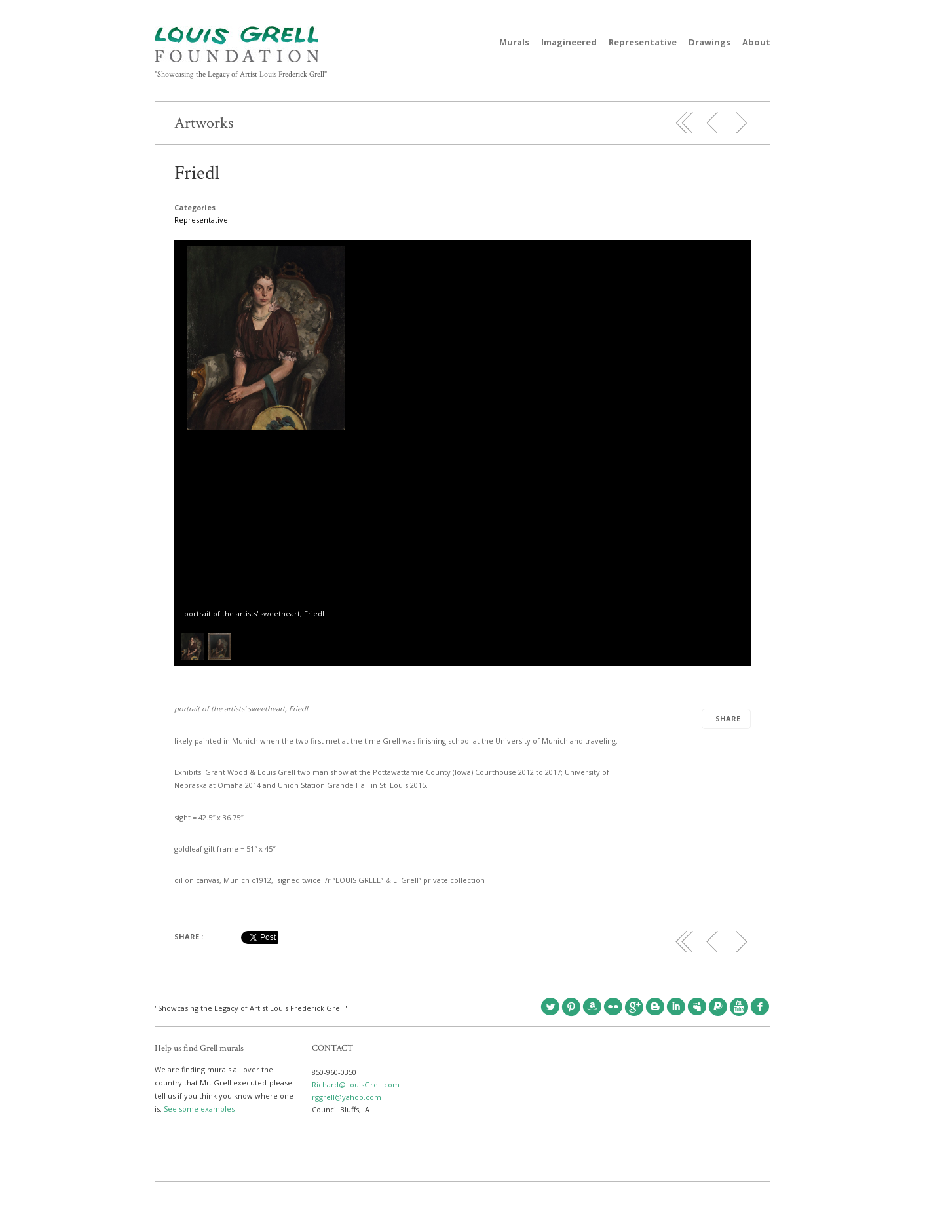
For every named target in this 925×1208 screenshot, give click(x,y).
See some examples (199, 1109)
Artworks (203, 123)
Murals (514, 42)
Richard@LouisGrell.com (356, 1084)
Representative (643, 42)
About (756, 42)
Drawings (709, 42)
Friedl (196, 173)
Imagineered (569, 42)
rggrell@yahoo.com (346, 1097)
